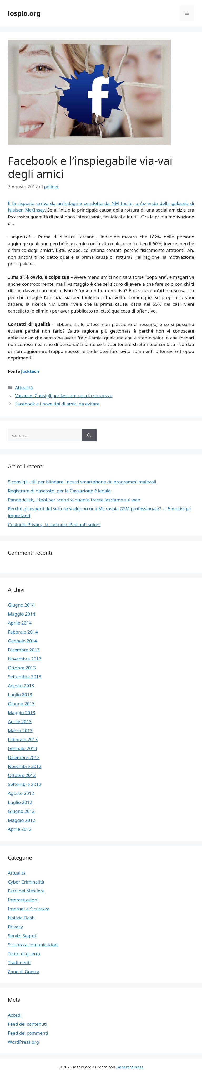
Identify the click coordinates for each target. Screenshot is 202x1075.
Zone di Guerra (23, 971)
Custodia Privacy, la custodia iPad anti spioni (54, 524)
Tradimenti (19, 962)
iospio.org (24, 13)
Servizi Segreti (22, 936)
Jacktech (30, 371)
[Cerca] (89, 435)
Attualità (24, 388)
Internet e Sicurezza (28, 909)
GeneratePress (129, 1066)
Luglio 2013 (20, 695)
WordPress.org (23, 1042)
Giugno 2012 (21, 811)
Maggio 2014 (21, 614)
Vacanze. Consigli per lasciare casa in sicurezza (63, 395)
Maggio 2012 (21, 820)
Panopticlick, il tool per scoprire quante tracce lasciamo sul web (74, 500)
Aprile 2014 (20, 623)
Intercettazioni (23, 900)
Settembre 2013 (24, 677)
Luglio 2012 (20, 802)
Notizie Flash (21, 918)
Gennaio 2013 (22, 748)
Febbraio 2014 (23, 632)
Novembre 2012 (24, 766)
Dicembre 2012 (23, 757)
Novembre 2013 (24, 659)
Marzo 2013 (20, 730)
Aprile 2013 (20, 721)
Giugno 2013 (21, 703)
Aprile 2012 (20, 829)
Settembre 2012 (24, 784)
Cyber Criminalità (26, 882)
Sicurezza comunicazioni (33, 945)
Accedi (15, 1015)
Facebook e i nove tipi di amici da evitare (57, 404)
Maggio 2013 (21, 712)
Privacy (15, 927)
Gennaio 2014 (22, 641)
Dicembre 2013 (23, 650)
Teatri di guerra (24, 954)
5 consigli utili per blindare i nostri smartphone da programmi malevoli (82, 482)
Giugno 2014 (21, 605)
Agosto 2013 (21, 686)
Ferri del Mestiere (26, 891)
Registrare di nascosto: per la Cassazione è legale (59, 491)
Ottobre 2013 (22, 668)
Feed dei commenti (28, 1033)
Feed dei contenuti (27, 1024)
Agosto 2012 (21, 793)
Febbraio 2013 (23, 739)
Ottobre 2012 (22, 775)
